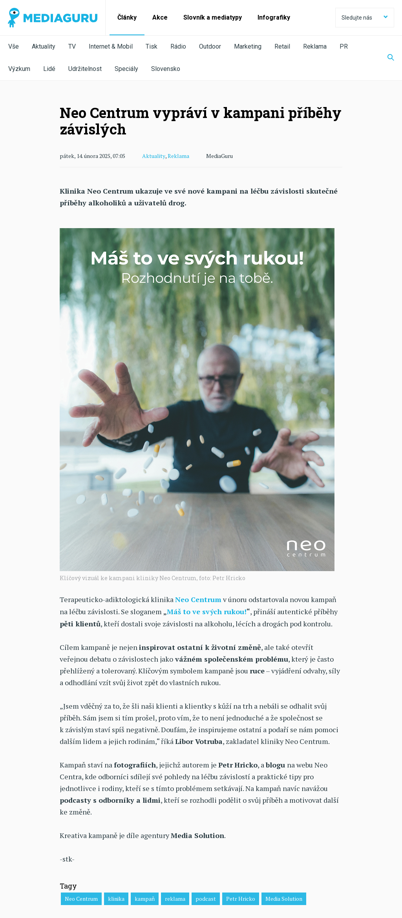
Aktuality (43, 46)
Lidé (49, 69)
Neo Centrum (81, 897)
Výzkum (19, 69)
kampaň (145, 897)
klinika (116, 897)
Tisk (151, 46)
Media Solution (283, 897)
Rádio (178, 46)
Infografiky (274, 17)
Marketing (247, 46)
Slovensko (165, 69)
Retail (282, 46)
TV (72, 46)
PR (344, 46)
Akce (160, 17)
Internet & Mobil (111, 46)
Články (127, 17)
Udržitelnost (85, 69)
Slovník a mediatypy (212, 17)
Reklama (315, 46)
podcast (206, 897)
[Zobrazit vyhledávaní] (386, 58)
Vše (13, 46)
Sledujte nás (365, 18)
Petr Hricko (240, 897)
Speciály (126, 69)
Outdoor (210, 46)
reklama (175, 897)
